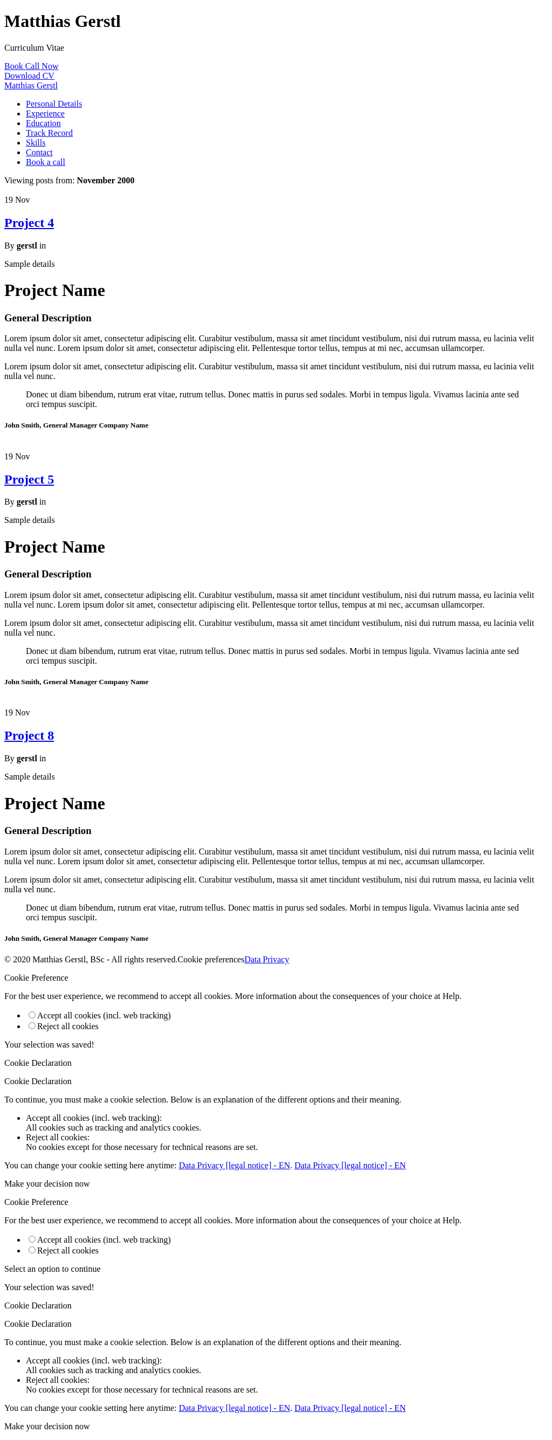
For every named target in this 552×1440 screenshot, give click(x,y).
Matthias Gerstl (31, 85)
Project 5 (29, 479)
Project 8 (29, 735)
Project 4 (29, 223)
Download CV (29, 75)
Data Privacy (266, 959)
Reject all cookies (64, 1026)
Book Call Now (31, 66)
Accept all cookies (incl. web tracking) (100, 1015)
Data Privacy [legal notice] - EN (235, 1165)
